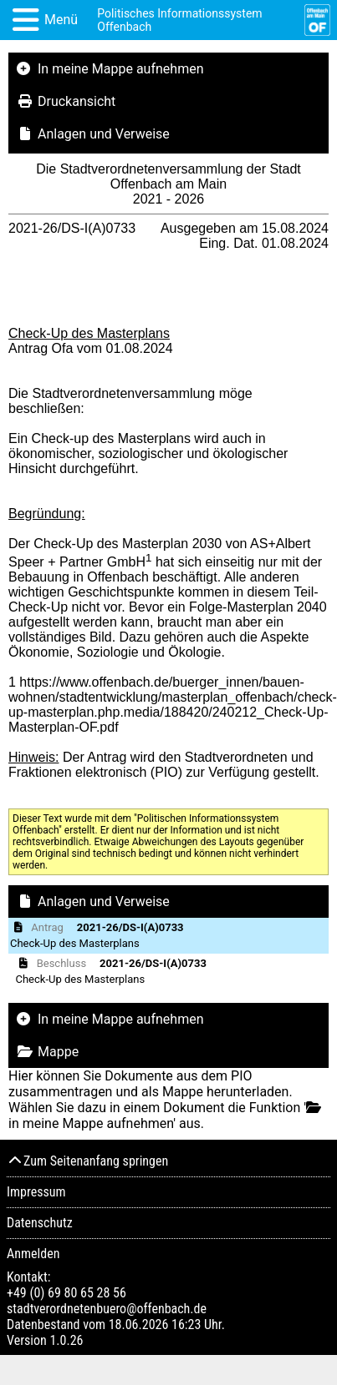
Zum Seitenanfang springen (87, 1161)
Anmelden (33, 1254)
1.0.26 (66, 1340)
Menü (61, 20)
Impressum (36, 1192)
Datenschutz (40, 1223)
